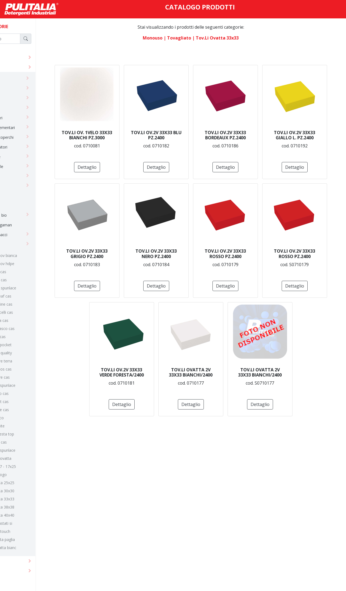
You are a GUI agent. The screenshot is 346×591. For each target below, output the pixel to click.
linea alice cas (28, 271)
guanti (14, 108)
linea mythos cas (30, 369)
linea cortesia (20, 186)
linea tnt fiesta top (32, 434)
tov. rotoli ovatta (30, 458)
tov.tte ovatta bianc (33, 547)
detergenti (17, 57)
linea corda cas (29, 320)
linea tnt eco (27, 417)
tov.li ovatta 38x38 (32, 507)
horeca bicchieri (22, 117)
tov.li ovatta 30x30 (32, 490)
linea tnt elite (27, 425)
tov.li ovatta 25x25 (32, 482)
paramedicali (20, 205)
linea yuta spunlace (32, 450)
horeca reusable (23, 166)
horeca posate (21, 156)
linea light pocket (30, 344)
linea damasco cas (32, 328)
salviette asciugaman (27, 224)
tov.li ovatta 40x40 (32, 515)
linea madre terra (31, 361)
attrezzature (19, 560)
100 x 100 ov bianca (33, 255)
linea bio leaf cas (30, 296)
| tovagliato (194, 38)
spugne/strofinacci (25, 234)
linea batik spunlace (33, 287)
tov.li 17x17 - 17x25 (33, 466)
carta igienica (20, 98)
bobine (15, 88)
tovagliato (17, 244)
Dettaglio (138, 167)
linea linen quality (31, 352)
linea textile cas (29, 409)
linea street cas (29, 401)
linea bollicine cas (31, 304)
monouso (16, 67)
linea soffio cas (29, 393)
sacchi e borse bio (25, 215)
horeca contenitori (25, 147)
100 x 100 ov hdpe (32, 263)
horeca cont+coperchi (28, 137)
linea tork (17, 195)
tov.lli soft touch (30, 531)
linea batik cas (28, 279)
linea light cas (27, 336)
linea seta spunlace (32, 385)
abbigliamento (21, 78)
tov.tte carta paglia (32, 539)
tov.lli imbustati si (31, 523)
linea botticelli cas (31, 312)
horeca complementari (29, 127)
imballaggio (19, 176)
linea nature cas (30, 377)
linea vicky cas (28, 442)
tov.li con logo (28, 474)
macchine (16, 570)
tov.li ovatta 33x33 (32, 498)
